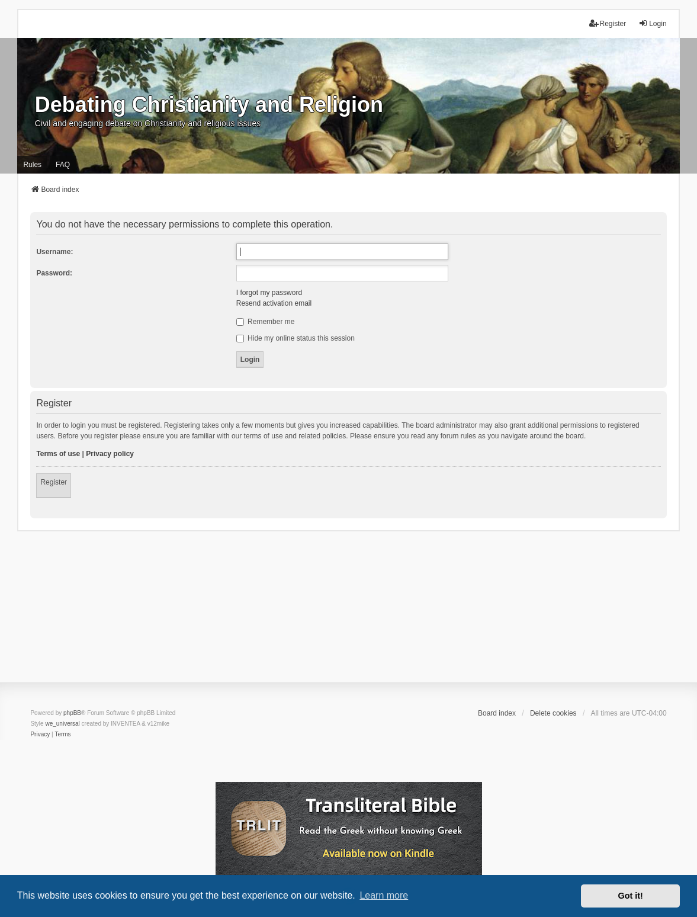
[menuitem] (40, 734)
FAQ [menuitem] (63, 165)
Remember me (265, 322)
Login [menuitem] (652, 23)
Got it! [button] (630, 895)
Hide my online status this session (295, 338)
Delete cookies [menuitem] (553, 713)
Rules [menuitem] (32, 165)
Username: (54, 252)
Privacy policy (110, 454)
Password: (54, 273)
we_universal (62, 723)
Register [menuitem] (608, 23)
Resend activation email (273, 303)
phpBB (72, 713)
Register (53, 482)
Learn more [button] (383, 895)
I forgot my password (269, 292)
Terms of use (58, 454)
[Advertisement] (348, 614)
